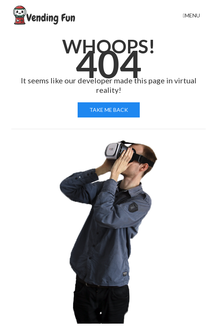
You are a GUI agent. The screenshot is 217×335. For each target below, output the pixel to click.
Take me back (108, 109)
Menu (191, 15)
